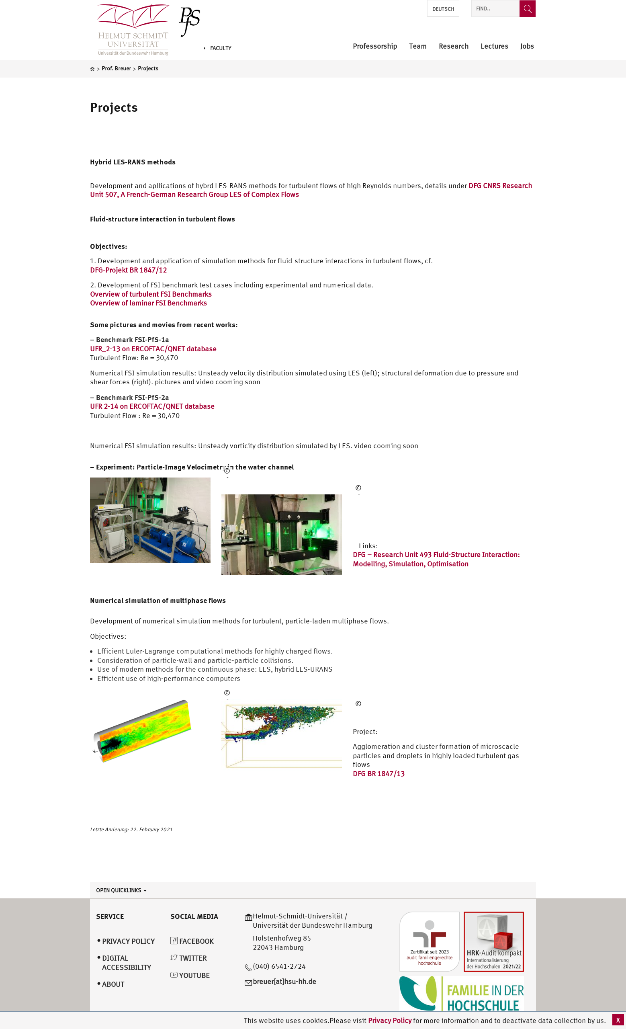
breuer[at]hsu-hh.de (284, 981)
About (113, 984)
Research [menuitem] (453, 46)
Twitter (188, 958)
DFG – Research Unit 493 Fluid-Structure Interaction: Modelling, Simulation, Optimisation (436, 559)
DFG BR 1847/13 (379, 773)
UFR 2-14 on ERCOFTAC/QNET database (152, 406)
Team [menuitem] (418, 46)
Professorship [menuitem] (375, 46)
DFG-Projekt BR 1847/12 (128, 270)
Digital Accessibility (126, 963)
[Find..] (528, 8)
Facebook (191, 941)
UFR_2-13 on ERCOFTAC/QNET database (153, 348)
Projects (114, 107)
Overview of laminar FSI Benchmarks (148, 303)
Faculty (217, 48)
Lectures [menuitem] (494, 46)
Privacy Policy (390, 1020)
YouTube (190, 975)
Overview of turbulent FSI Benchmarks (151, 294)
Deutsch (443, 9)
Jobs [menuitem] (527, 46)
